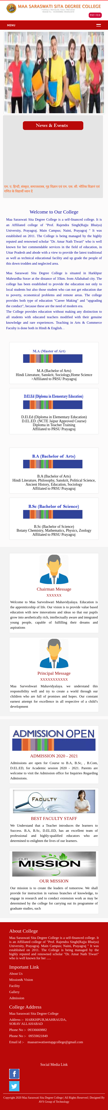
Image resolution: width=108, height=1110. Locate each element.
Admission (16, 998)
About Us (16, 974)
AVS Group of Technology (54, 1101)
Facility (14, 986)
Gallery (14, 992)
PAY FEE (95, 15)
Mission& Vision (21, 980)
